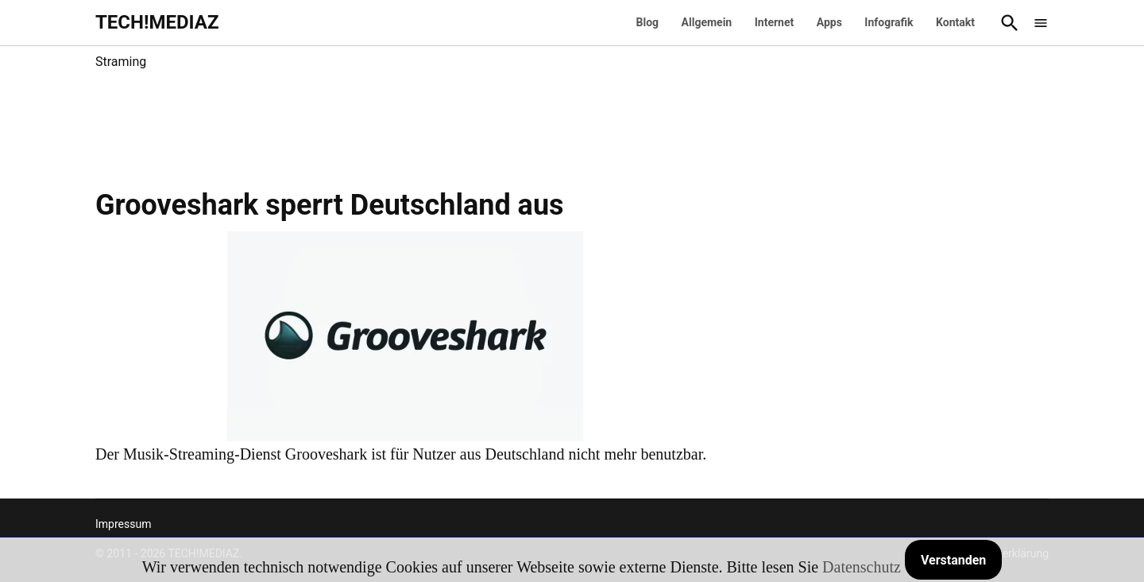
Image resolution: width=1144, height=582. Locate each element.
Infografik (888, 22)
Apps (829, 22)
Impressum (123, 524)
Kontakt (955, 22)
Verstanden (953, 560)
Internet (774, 22)
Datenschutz (861, 567)
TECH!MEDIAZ (157, 22)
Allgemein (707, 22)
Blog (647, 22)
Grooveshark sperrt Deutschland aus (329, 205)
